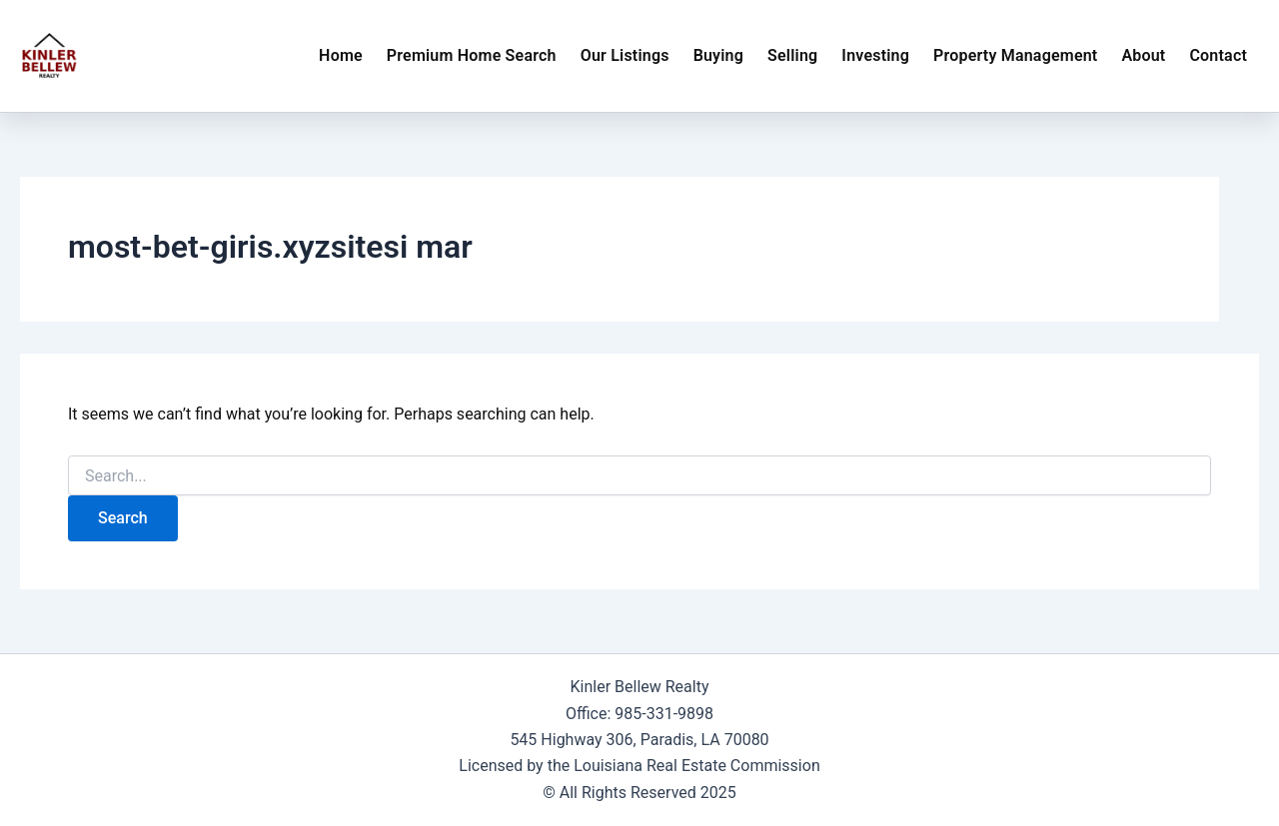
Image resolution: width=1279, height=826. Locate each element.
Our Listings (625, 55)
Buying (718, 55)
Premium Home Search (472, 55)
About (1143, 55)
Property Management (1015, 55)
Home (341, 55)
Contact (1218, 55)
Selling (792, 55)
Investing (875, 55)
